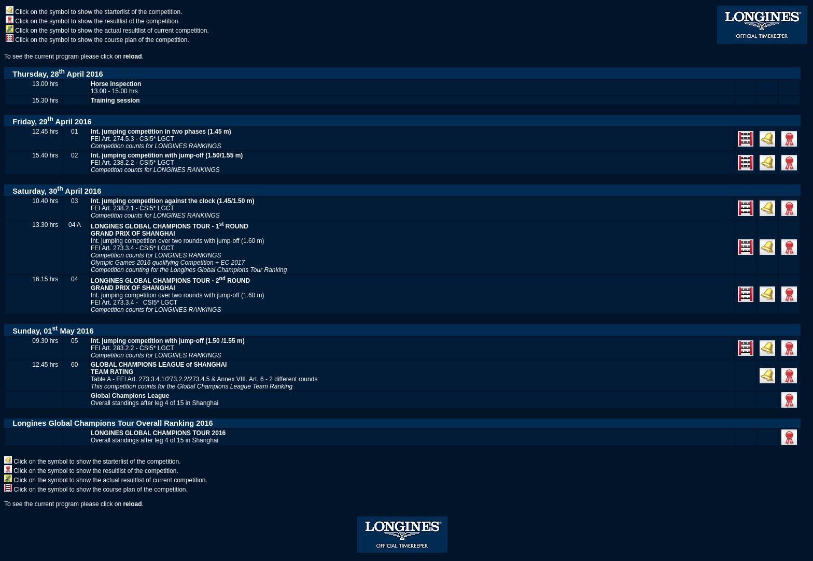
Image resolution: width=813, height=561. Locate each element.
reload (132, 56)
